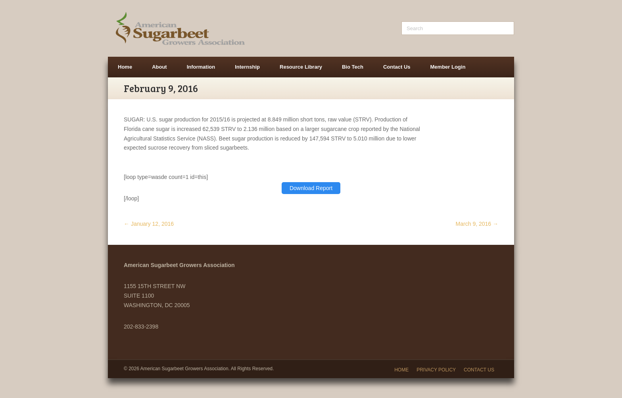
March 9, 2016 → (477, 224)
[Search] (457, 28)
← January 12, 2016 (149, 224)
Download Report (311, 188)
